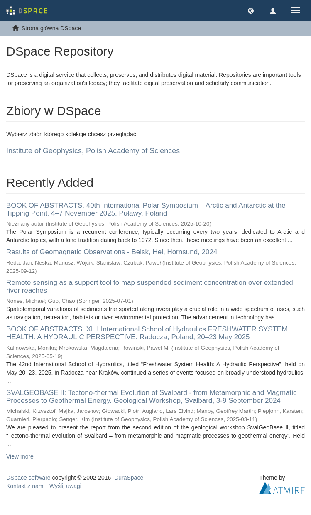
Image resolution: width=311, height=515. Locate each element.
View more (20, 456)
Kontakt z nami (25, 486)
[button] (250, 10)
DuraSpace (128, 477)
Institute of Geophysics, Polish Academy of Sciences (93, 151)
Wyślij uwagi (65, 486)
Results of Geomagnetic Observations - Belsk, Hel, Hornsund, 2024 (111, 252)
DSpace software (28, 477)
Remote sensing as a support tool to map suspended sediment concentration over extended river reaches (149, 286)
